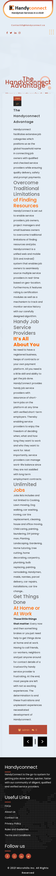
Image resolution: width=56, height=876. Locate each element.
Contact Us (11, 817)
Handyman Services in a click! (28, 12)
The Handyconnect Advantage (26, 116)
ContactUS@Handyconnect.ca (28, 25)
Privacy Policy (13, 823)
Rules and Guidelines (17, 829)
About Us (10, 811)
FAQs (8, 806)
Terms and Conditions (17, 835)
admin (25, 730)
